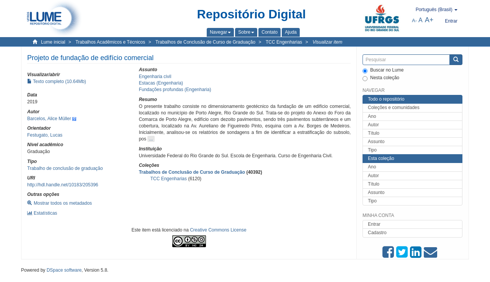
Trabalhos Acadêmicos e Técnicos (110, 42)
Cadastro (377, 232)
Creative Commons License (218, 230)
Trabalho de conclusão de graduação (65, 168)
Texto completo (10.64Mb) (56, 81)
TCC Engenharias (284, 42)
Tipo (372, 150)
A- (414, 20)
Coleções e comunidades (394, 107)
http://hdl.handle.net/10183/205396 (62, 184)
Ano (372, 116)
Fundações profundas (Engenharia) (175, 89)
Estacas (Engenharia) (161, 83)
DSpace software (64, 270)
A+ (429, 20)
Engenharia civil (155, 76)
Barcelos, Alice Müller (49, 118)
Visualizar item (327, 42)
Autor (373, 124)
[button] (220, 32)
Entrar (374, 224)
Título (373, 133)
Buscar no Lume (383, 70)
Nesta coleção (381, 78)
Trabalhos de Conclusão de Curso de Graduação (205, 42)
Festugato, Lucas (44, 135)
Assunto (376, 141)
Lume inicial (53, 42)
